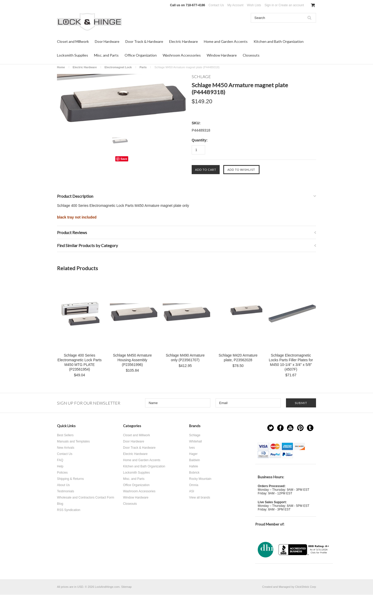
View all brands (199, 497)
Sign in (269, 5)
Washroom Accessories (182, 55)
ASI (191, 491)
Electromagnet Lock (118, 67)
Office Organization (141, 55)
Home (61, 67)
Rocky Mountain (200, 479)
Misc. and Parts (106, 55)
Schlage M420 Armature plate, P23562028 (238, 357)
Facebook (280, 428)
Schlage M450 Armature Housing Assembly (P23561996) (132, 360)
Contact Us (216, 5)
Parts (143, 67)
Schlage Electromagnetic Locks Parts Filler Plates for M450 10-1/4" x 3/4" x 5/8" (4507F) (291, 362)
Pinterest (300, 428)
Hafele (193, 466)
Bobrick (194, 472)
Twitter (270, 428)
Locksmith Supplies (72, 55)
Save (123, 158)
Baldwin (194, 460)
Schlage (194, 435)
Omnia (193, 485)
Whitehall (195, 441)
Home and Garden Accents (226, 41)
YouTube (290, 428)
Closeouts (251, 55)
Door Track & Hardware (144, 41)
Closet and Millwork (73, 41)
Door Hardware (107, 41)
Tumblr (310, 428)
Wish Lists (254, 5)
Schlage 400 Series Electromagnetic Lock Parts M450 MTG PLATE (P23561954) (80, 362)
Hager (193, 454)
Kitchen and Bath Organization (279, 41)
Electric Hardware (183, 41)
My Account (235, 5)
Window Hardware (222, 55)
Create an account (291, 5)
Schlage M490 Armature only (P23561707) (185, 357)
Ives (192, 447)
